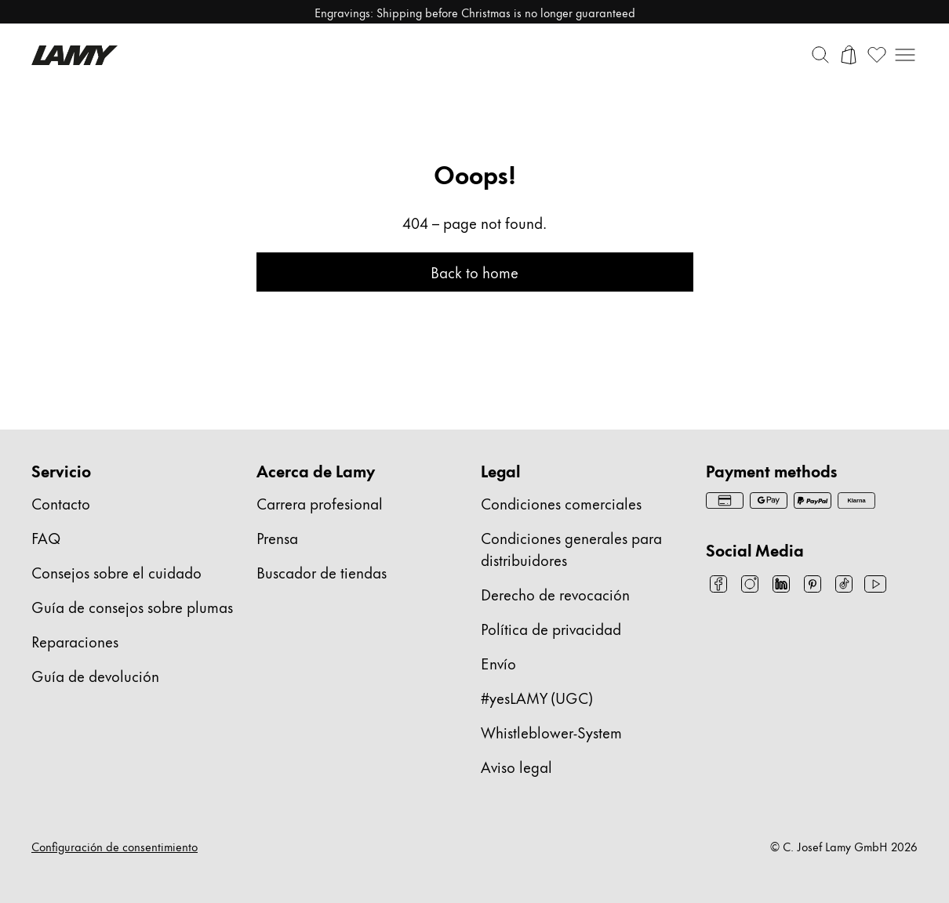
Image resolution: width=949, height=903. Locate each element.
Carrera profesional (319, 502)
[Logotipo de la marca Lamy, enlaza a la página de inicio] (74, 55)
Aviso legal (516, 766)
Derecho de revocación (555, 593)
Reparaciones (74, 640)
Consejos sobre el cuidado (116, 571)
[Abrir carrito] (848, 54)
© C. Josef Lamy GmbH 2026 (844, 846)
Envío (498, 662)
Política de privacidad (551, 628)
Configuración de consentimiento (114, 846)
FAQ (45, 537)
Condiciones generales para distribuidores (571, 548)
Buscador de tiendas (321, 571)
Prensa (277, 537)
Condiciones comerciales (561, 502)
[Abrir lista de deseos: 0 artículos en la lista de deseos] (876, 54)
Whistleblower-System (551, 731)
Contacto (60, 502)
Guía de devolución (95, 675)
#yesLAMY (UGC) (537, 697)
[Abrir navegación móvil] (905, 54)
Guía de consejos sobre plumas (132, 606)
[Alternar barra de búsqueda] (820, 54)
